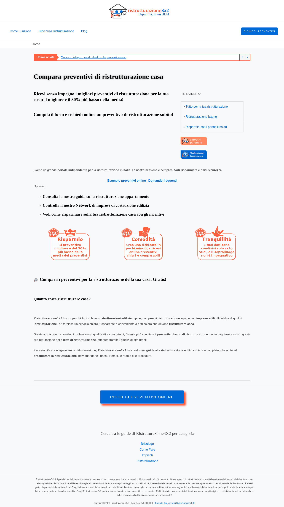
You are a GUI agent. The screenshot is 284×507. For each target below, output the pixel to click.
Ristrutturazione (147, 459)
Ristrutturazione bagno (201, 116)
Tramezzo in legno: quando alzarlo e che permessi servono (93, 57)
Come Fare (147, 448)
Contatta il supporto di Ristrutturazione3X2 (175, 501)
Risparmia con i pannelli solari (206, 126)
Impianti (147, 454)
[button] (259, 31)
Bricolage (147, 442)
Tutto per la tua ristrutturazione (206, 106)
